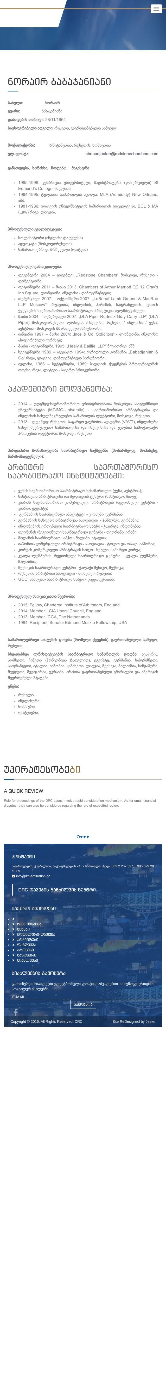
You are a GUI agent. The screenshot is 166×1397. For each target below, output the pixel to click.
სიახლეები (27, 960)
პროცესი (25, 950)
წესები (23, 929)
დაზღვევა (26, 944)
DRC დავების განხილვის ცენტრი (57, 889)
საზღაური (26, 955)
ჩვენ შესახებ (29, 924)
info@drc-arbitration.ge (31, 876)
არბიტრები (27, 939)
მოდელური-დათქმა (36, 934)
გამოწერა (83, 1004)
